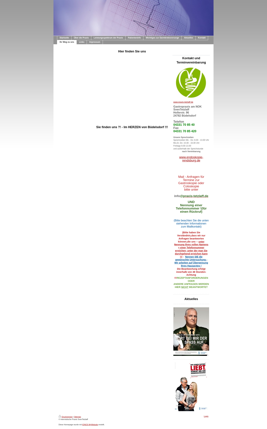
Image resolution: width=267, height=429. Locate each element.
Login (206, 416)
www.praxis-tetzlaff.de (183, 102)
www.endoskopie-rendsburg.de (191, 159)
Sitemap (77, 417)
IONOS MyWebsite (90, 425)
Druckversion (66, 417)
